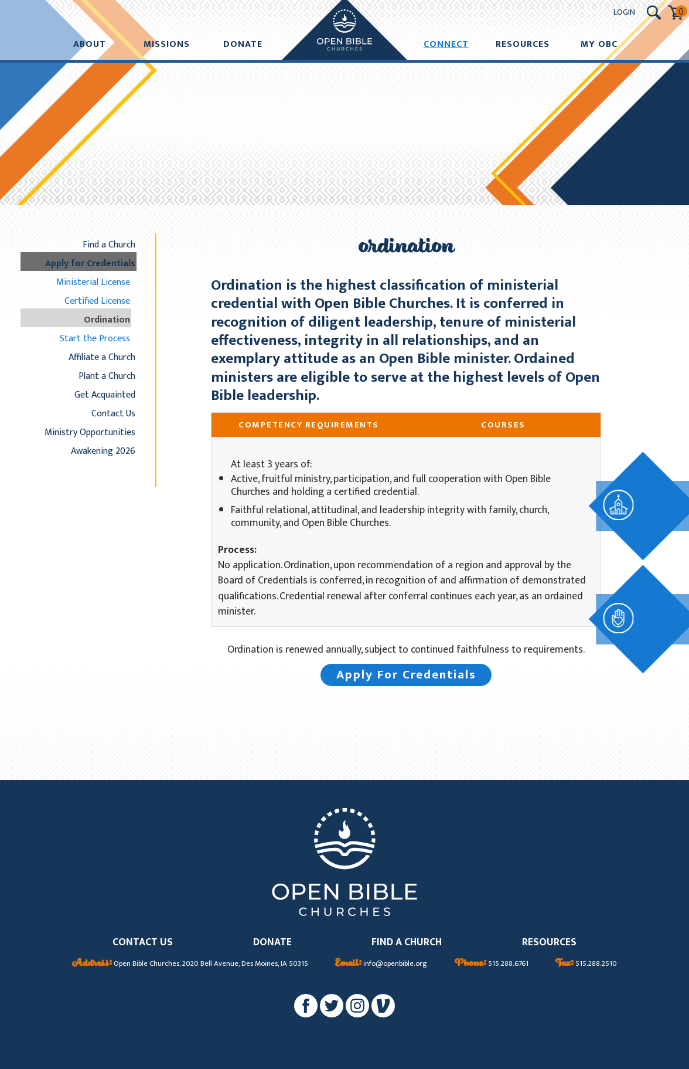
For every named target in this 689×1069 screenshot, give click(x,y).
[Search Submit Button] (654, 12)
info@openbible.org (381, 964)
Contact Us (113, 413)
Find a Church (109, 244)
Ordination (107, 319)
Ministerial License (93, 282)
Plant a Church (107, 376)
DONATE (272, 943)
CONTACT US (142, 943)
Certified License (97, 300)
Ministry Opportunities (90, 432)
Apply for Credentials (90, 263)
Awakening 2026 (103, 451)
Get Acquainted (104, 394)
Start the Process (95, 338)
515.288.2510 (586, 964)
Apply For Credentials (406, 674)
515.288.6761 (491, 964)
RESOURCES (549, 943)
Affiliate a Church (102, 357)
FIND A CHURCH (406, 943)
